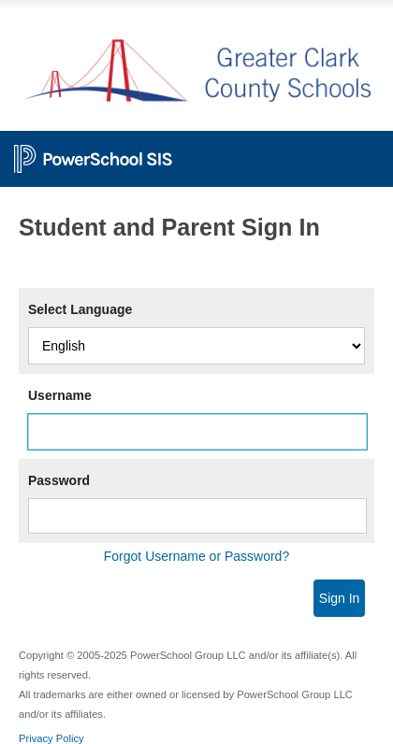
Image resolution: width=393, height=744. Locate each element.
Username (60, 395)
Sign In (339, 598)
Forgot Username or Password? (196, 556)
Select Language (80, 309)
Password (59, 480)
